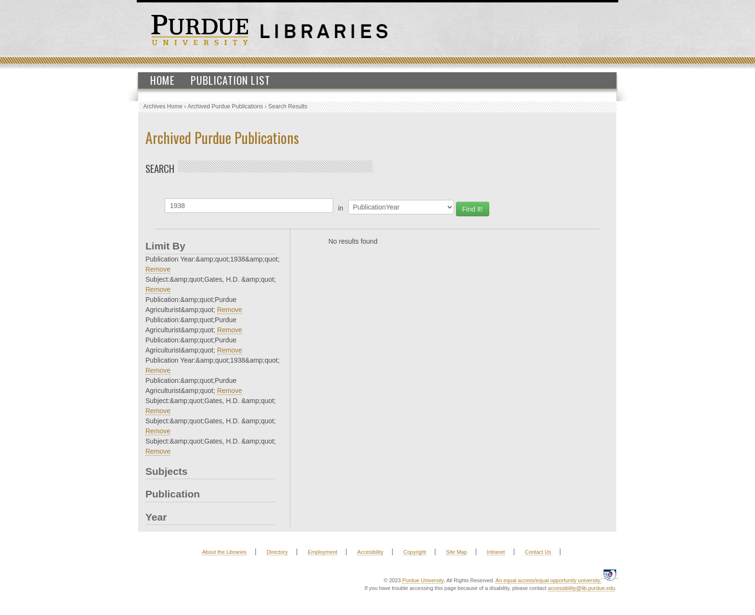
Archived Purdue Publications (225, 106)
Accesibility (370, 552)
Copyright (415, 552)
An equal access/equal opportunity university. (548, 580)
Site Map (456, 552)
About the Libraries (224, 552)
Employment (322, 552)
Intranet (496, 552)
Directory (277, 552)
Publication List (230, 80)
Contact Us (538, 552)
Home (162, 80)
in (340, 208)
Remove (157, 269)
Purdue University (422, 580)
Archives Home (162, 106)
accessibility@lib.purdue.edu (581, 588)
